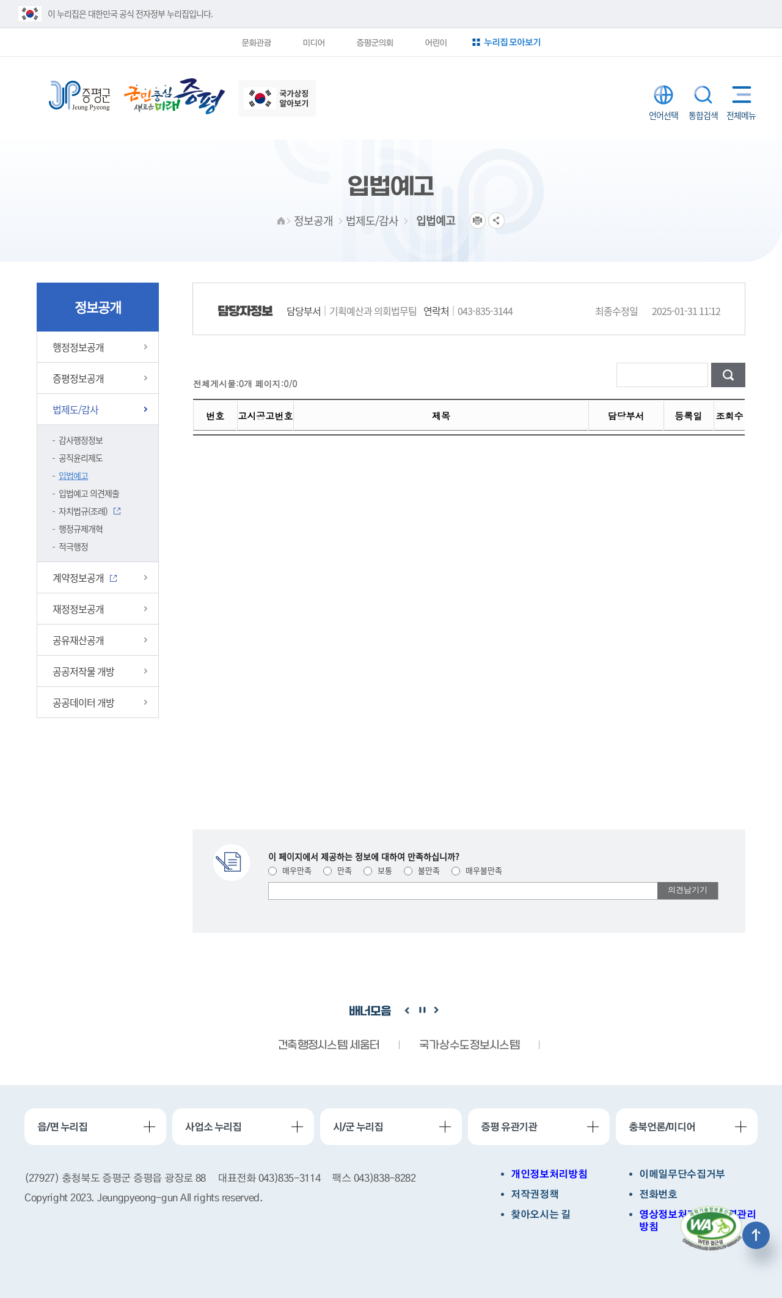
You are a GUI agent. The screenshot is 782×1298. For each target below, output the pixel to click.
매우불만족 (476, 870)
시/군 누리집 (358, 1126)
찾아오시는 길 (541, 1214)
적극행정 (73, 546)
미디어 (312, 42)
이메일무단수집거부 (682, 1174)
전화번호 (658, 1194)
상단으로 (756, 1235)
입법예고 (73, 475)
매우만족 (290, 870)
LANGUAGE (663, 95)
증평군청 (79, 96)
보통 (378, 870)
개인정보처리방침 (549, 1174)
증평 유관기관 (509, 1126)
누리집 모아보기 (514, 41)
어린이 (436, 42)
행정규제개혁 (81, 528)
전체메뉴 (738, 94)
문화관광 (254, 42)
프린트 (477, 220)
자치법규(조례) (83, 511)
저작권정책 (534, 1194)
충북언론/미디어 (662, 1126)
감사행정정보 (81, 440)
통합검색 (703, 95)
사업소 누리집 (213, 1126)
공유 (496, 220)
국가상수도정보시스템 (469, 1045)
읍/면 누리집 (62, 1126)
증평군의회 (374, 42)
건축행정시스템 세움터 (328, 1045)
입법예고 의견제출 (89, 493)
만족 (337, 870)
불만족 (422, 870)
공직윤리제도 (81, 457)
